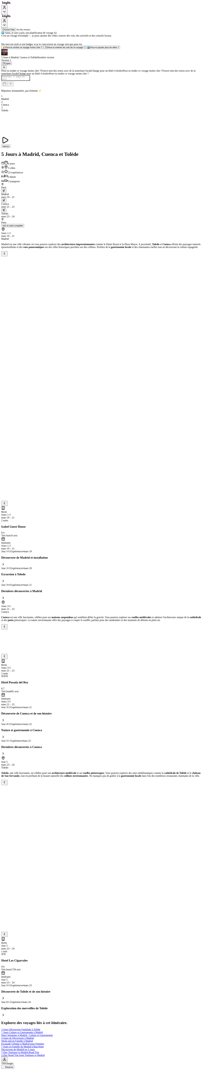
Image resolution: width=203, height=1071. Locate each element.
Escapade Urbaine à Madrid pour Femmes (22, 1044)
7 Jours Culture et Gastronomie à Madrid (22, 1033)
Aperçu (6, 147)
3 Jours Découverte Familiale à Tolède (20, 1030)
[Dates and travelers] (4, 85)
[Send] (11, 85)
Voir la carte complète (13, 226)
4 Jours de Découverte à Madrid (17, 1039)
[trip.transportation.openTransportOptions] (3, 192)
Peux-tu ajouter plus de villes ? (103, 47)
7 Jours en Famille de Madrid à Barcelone (22, 1047)
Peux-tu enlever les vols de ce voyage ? (65, 47)
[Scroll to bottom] (4, 67)
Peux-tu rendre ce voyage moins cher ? (22, 47)
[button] (101, 54)
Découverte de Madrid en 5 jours (18, 1050)
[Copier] (6, 63)
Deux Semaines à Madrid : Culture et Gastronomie (27, 1036)
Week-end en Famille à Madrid (17, 1042)
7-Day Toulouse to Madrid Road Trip (20, 1053)
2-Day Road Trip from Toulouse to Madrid (23, 1056)
